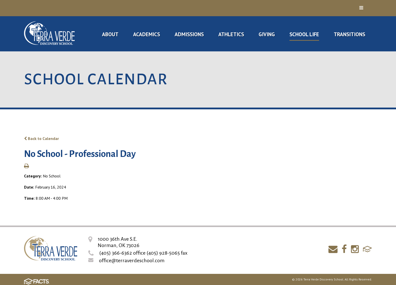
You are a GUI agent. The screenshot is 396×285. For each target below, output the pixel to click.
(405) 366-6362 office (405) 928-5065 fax (143, 253)
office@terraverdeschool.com (131, 260)
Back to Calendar (41, 138)
